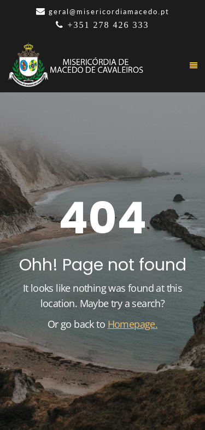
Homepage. (133, 324)
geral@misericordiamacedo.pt (109, 11)
